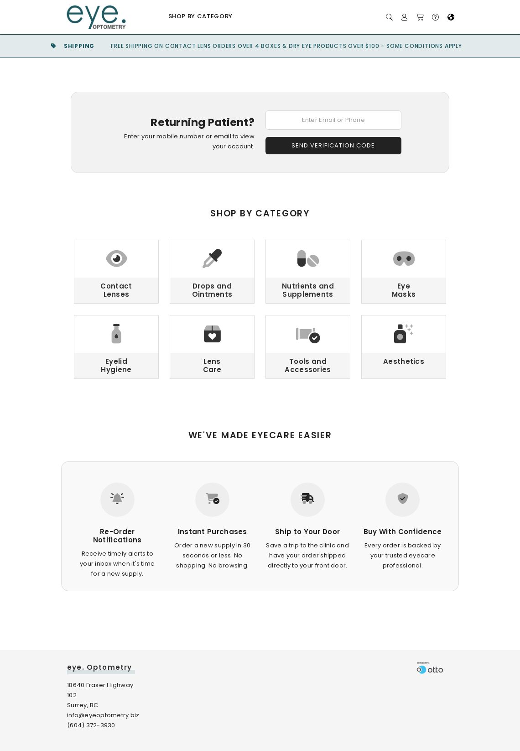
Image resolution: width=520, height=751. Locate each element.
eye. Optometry (99, 667)
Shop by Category (200, 16)
